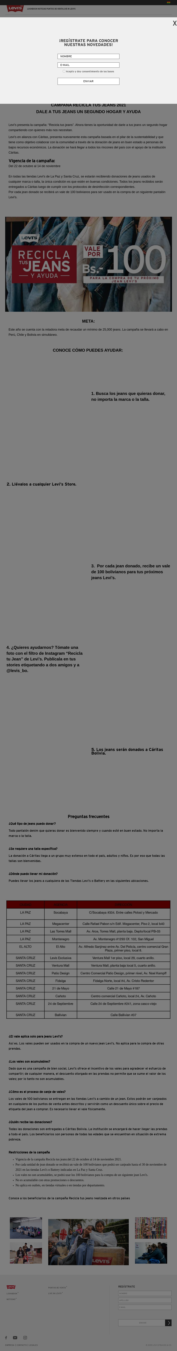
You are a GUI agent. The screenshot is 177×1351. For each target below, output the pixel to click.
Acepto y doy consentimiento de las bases (90, 71)
